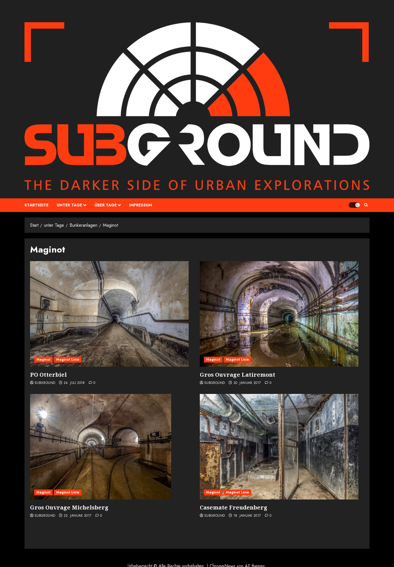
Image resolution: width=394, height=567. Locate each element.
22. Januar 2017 (77, 516)
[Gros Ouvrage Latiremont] (279, 314)
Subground (45, 383)
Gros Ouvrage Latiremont (237, 374)
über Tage (106, 205)
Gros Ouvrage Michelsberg (69, 507)
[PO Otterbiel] (109, 314)
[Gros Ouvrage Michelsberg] (100, 446)
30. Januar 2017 (247, 383)
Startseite (36, 205)
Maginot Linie (67, 359)
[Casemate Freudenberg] (279, 446)
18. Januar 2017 (247, 516)
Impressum (140, 205)
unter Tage (69, 205)
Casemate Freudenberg (233, 507)
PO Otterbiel (48, 374)
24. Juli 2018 (74, 383)
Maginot (43, 359)
